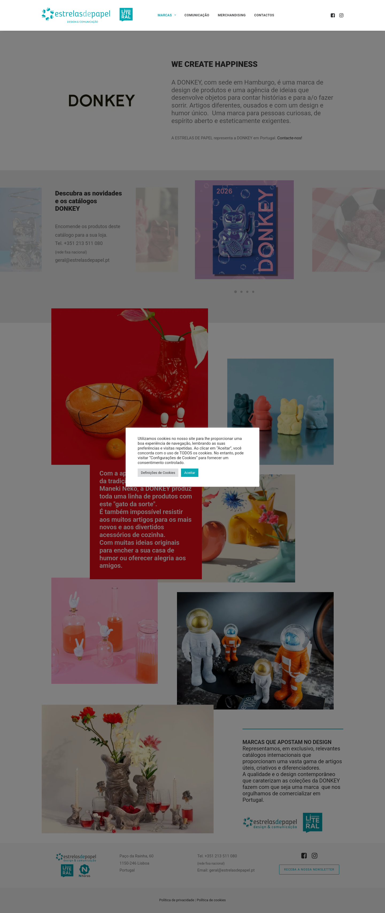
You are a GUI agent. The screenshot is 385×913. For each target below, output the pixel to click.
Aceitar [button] (189, 473)
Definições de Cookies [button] (158, 473)
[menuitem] (167, 15)
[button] (333, 15)
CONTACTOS (264, 15)
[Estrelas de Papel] (87, 15)
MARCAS (167, 15)
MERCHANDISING (232, 15)
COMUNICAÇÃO (196, 15)
